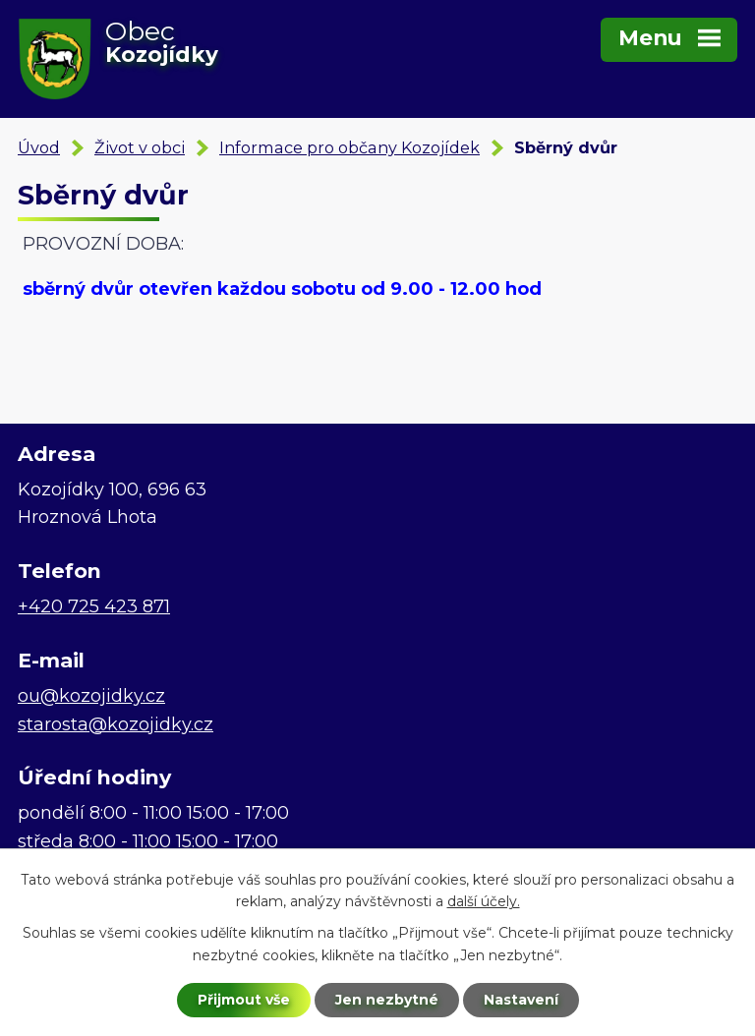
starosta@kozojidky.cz (115, 724)
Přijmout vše (244, 999)
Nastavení (521, 999)
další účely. (483, 902)
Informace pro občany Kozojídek (349, 147)
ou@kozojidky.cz (91, 696)
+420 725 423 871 (94, 606)
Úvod (39, 147)
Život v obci (139, 147)
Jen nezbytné (386, 999)
